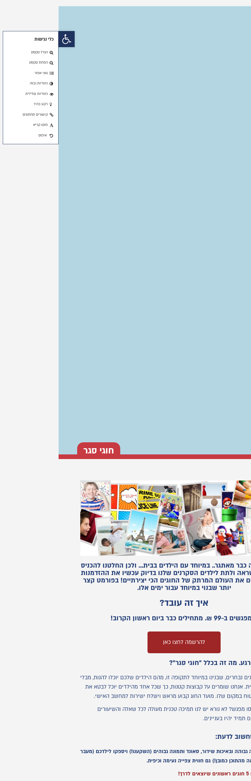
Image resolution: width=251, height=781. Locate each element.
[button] (8, 39)
